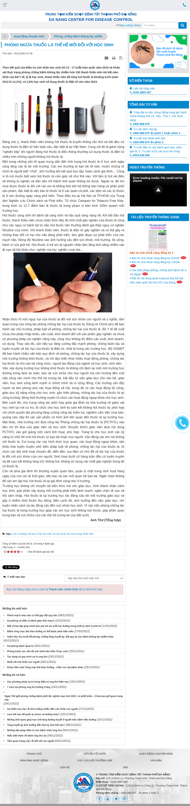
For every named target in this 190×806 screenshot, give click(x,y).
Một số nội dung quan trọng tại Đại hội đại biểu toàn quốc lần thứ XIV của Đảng (156, 280)
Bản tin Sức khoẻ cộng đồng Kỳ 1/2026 (155, 264)
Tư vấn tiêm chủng (145, 129)
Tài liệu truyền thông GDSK (155, 217)
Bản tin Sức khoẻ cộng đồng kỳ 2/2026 (158, 258)
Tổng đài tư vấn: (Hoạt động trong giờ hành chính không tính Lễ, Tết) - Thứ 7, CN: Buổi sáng (158, 116)
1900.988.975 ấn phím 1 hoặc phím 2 (155, 133)
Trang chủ (34, 753)
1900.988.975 (140, 124)
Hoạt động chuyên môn (156, 753)
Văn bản (156, 760)
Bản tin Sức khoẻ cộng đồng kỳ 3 (151, 252)
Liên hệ (64, 767)
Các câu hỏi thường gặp (94, 760)
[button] (158, 189)
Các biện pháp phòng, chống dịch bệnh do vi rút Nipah (158, 272)
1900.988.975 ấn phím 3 (146, 142)
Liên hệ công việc (144, 88)
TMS (125, 767)
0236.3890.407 (140, 92)
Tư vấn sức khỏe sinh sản (149, 138)
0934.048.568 (140, 155)
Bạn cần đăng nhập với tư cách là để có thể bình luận (55, 589)
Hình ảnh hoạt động (34, 760)
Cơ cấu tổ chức (95, 753)
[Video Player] (158, 189)
